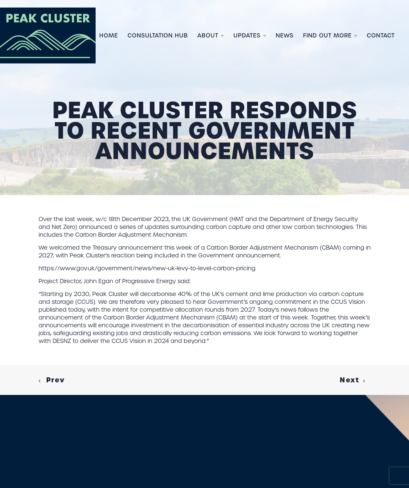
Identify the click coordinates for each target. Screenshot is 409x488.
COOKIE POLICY (28, 452)
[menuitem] (110, 35)
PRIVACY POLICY (71, 452)
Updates (249, 35)
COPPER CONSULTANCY (138, 463)
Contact (381, 35)
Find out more (330, 35)
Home (108, 35)
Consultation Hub (157, 35)
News (285, 35)
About (210, 35)
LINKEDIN (106, 452)
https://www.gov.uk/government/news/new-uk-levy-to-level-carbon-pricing (147, 244)
